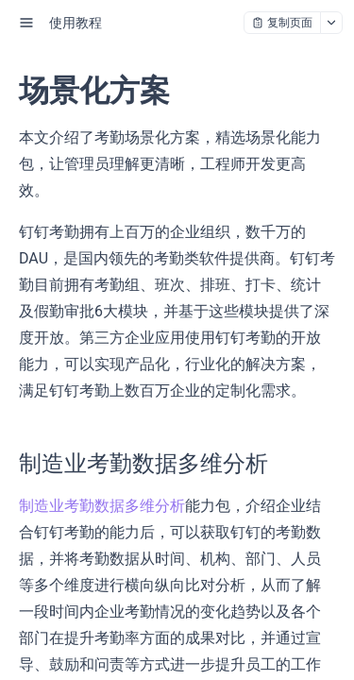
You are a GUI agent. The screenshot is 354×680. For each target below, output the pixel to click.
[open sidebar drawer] (26, 23)
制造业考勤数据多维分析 (102, 506)
